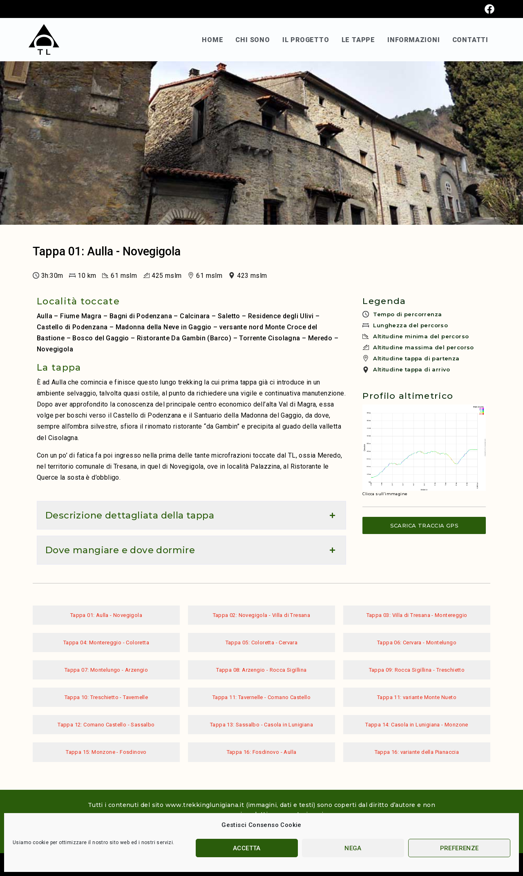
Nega (353, 848)
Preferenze (459, 848)
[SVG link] (44, 39)
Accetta (247, 848)
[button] (191, 515)
